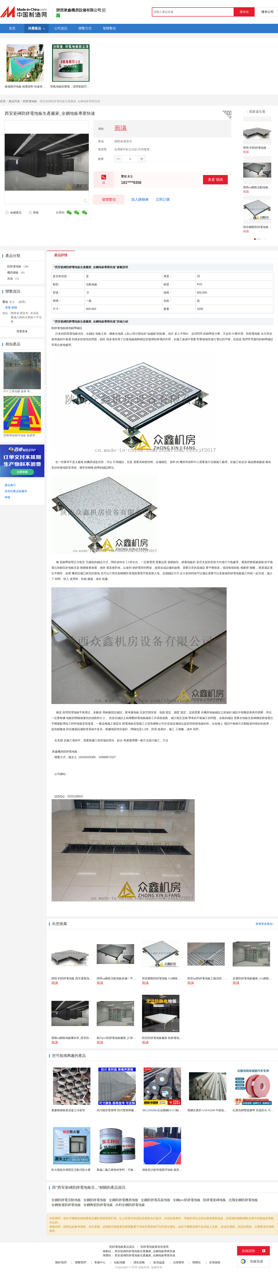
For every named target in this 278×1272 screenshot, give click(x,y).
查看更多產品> (265, 923)
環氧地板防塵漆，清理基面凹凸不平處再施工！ (79, 86)
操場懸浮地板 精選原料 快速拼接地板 (28, 86)
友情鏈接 (214, 1262)
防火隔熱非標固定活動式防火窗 (71, 1169)
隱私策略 (139, 1262)
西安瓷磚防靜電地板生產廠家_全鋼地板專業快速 (145, 1251)
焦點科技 (144, 1267)
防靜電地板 (30, 101)
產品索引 (10, 485)
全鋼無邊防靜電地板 (66, 1205)
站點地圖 (119, 1262)
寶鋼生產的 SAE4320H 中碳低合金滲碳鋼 (212, 1110)
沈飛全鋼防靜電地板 (243, 1200)
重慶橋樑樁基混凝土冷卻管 (68, 1110)
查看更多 (22, 331)
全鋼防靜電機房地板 (123, 1200)
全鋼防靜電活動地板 (66, 1200)
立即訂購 (163, 199)
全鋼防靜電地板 (94, 1200)
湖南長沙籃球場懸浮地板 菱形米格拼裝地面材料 (172, 1169)
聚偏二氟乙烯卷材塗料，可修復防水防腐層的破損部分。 (132, 1169)
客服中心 (100, 1262)
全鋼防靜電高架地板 (155, 1200)
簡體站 (196, 1262)
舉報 (34, 212)
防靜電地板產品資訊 (122, 1246)
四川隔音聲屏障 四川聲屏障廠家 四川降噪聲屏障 (127, 1110)
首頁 (3, 101)
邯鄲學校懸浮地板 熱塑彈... (20, 435)
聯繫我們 (80, 1262)
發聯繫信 (109, 199)
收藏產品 (13, 212)
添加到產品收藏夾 (16, 491)
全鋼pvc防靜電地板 (186, 1200)
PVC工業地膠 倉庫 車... (18, 391)
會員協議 (158, 1262)
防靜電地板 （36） (18, 266)
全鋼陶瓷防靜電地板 (98, 1205)
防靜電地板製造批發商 (155, 1246)
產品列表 (14, 101)
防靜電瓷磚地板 (214, 1200)
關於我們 (61, 1262)
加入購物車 (140, 199)
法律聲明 (178, 1262)
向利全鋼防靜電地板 (130, 1205)
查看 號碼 (215, 180)
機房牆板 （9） (16, 272)
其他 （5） (14, 278)
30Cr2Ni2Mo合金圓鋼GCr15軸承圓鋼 (164, 1110)
